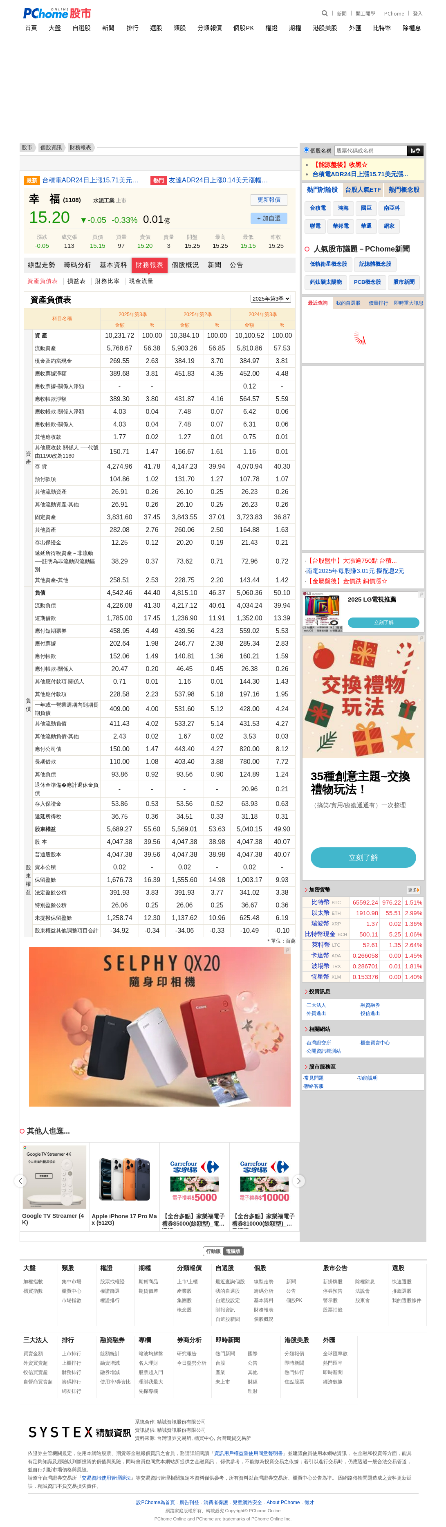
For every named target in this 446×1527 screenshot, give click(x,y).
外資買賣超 (35, 1363)
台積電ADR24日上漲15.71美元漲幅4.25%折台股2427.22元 (93, 180)
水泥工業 (103, 201)
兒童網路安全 (247, 1502)
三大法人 (316, 1005)
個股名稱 (321, 151)
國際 (253, 1353)
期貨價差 (148, 1291)
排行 (132, 27)
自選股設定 (227, 1300)
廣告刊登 (189, 1502)
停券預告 (333, 1291)
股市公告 (335, 1267)
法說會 (362, 1291)
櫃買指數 (33, 1291)
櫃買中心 (71, 1291)
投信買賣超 (35, 1372)
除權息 (412, 27)
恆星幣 (320, 976)
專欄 (145, 1339)
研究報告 (187, 1353)
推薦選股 (402, 1291)
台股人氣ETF (363, 189)
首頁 (31, 27)
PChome (394, 13)
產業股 (184, 1291)
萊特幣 (321, 944)
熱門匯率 (333, 1363)
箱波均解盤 (151, 1353)
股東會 (362, 1300)
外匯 (355, 27)
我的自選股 (348, 303)
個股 (260, 1267)
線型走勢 (42, 264)
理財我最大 (151, 1382)
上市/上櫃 (187, 1281)
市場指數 (71, 1300)
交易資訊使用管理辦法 (106, 1478)
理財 (253, 1391)
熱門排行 (294, 1372)
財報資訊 (225, 1310)
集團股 (184, 1300)
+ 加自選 (269, 218)
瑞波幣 (320, 923)
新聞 (342, 13)
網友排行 (71, 1391)
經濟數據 (333, 1382)
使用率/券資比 (115, 1382)
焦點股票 (294, 1382)
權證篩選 (110, 1291)
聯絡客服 (314, 1086)
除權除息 (365, 1281)
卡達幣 (320, 955)
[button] (299, 1181)
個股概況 (185, 264)
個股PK (243, 27)
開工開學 (365, 13)
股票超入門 (151, 1372)
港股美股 (325, 27)
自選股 (81, 27)
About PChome (283, 1502)
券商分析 (189, 1339)
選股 (156, 27)
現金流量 (141, 281)
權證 (271, 27)
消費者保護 (216, 1502)
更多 (412, 889)
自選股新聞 (227, 1319)
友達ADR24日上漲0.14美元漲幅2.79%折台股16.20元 (220, 180)
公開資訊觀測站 (324, 1051)
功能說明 (368, 1078)
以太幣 (321, 912)
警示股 (330, 1300)
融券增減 (110, 1372)
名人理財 (148, 1363)
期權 (295, 27)
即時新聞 (227, 1339)
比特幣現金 (320, 933)
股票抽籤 (333, 1310)
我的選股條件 (406, 1300)
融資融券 (370, 1005)
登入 (418, 13)
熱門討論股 (322, 189)
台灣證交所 (319, 1043)
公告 (237, 264)
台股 (220, 1363)
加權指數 (33, 1281)
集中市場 (71, 1281)
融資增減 (110, 1363)
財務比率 (107, 281)
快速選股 (402, 1281)
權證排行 (110, 1300)
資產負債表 (42, 281)
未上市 (222, 1382)
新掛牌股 (333, 1281)
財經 (253, 1382)
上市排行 (71, 1353)
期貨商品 (148, 1281)
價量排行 (378, 303)
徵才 (309, 1502)
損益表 (76, 281)
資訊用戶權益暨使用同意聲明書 (248, 1453)
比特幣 (382, 27)
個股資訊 (51, 147)
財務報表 (150, 264)
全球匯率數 (335, 1353)
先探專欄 (148, 1391)
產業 (220, 1372)
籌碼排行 (71, 1382)
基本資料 (114, 264)
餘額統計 (110, 1353)
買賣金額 (33, 1353)
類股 (180, 27)
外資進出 (316, 1013)
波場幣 (321, 965)
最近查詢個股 (230, 1281)
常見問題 (314, 1078)
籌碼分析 (78, 264)
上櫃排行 (71, 1363)
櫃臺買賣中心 (375, 1043)
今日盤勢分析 (191, 1363)
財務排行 (71, 1372)
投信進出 (370, 1013)
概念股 (184, 1310)
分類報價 (209, 27)
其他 (253, 1372)
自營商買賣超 (38, 1382)
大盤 (55, 27)
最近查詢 (317, 303)
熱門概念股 (404, 189)
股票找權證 (112, 1281)
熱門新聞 (225, 1353)
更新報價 (269, 199)
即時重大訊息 (409, 303)
